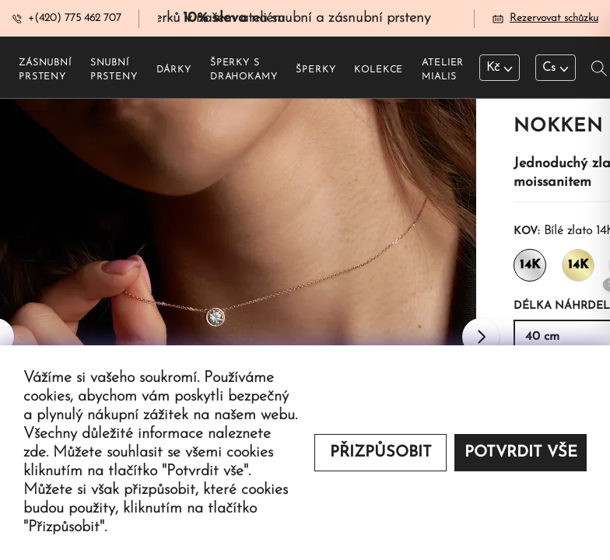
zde (34, 452)
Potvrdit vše (521, 452)
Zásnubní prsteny (45, 70)
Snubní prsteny (114, 70)
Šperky (315, 70)
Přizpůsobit (381, 452)
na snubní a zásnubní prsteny (306, 18)
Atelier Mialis (443, 70)
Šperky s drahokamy (244, 70)
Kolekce (378, 70)
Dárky (173, 70)
